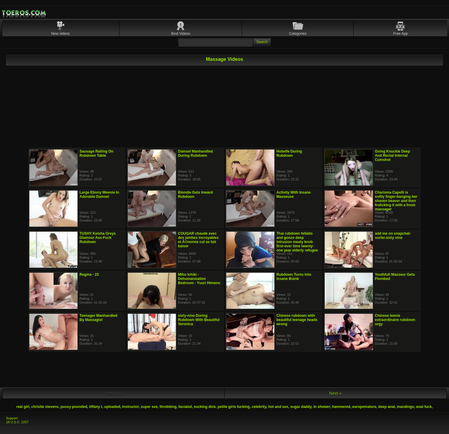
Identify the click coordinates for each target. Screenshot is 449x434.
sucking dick (205, 407)
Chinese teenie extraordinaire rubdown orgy (395, 320)
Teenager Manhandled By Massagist (98, 318)
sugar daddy (300, 407)
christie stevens (45, 407)
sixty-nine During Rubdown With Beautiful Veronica (199, 320)
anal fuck (424, 407)
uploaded (112, 407)
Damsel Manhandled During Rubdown (195, 153)
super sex (149, 407)
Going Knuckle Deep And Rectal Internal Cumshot (392, 155)
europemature (364, 407)
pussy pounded (74, 407)
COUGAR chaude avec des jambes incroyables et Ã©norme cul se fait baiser (198, 239)
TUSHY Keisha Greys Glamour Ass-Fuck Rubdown (98, 237)
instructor (130, 407)
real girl (22, 407)
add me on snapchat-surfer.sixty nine (393, 235)
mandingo (405, 407)
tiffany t (95, 407)
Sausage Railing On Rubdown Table (96, 153)
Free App (400, 33)
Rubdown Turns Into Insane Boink (293, 276)
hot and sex (278, 407)
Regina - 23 (89, 274)
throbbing (168, 407)
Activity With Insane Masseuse (293, 194)
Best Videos (180, 33)
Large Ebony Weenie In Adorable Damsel (99, 194)
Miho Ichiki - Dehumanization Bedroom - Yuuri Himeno (199, 278)
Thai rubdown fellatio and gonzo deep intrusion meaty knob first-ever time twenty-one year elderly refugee (297, 241)
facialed (185, 407)
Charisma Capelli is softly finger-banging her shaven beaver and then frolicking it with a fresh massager (396, 200)
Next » (335, 393)
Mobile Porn (24, 12)
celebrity (259, 407)
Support (12, 418)
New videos (60, 33)
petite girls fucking (234, 407)
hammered (341, 407)
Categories (297, 33)
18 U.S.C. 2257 (17, 422)
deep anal (386, 407)
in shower (321, 407)
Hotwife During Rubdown (289, 153)
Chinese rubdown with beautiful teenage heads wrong (297, 320)
